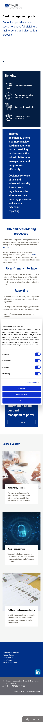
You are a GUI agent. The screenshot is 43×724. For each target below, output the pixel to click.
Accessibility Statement (11, 652)
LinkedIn (37, 672)
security (32, 255)
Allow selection (21, 395)
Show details (32, 382)
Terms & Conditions (10, 663)
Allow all (21, 388)
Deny (21, 401)
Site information (8, 660)
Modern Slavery (8, 655)
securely (6, 247)
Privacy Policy (8, 658)
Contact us (21, 422)
